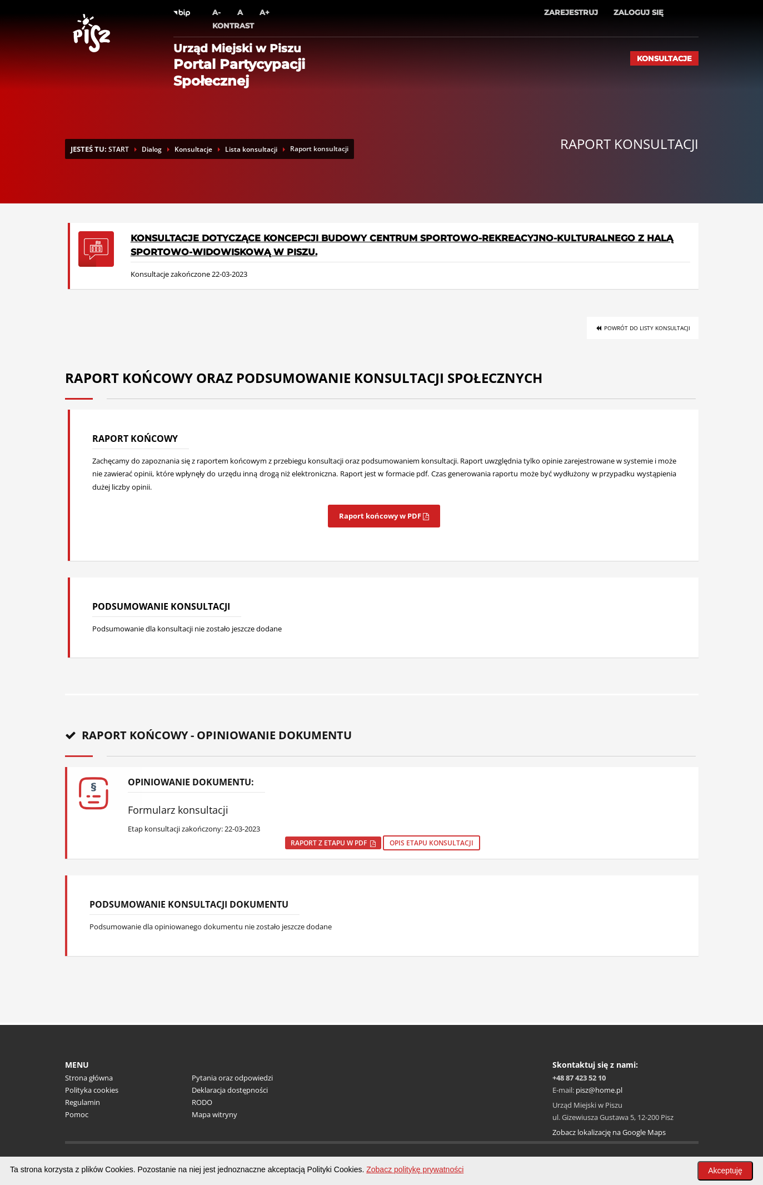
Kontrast (233, 25)
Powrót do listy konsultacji (642, 328)
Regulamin (82, 1102)
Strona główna (89, 1078)
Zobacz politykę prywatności (414, 1169)
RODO (202, 1102)
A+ (265, 12)
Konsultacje (664, 58)
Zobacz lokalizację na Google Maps (609, 1132)
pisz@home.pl (599, 1090)
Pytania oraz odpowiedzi (232, 1078)
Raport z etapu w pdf (333, 843)
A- (216, 12)
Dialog (152, 149)
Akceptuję (725, 1170)
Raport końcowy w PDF (384, 516)
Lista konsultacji (251, 149)
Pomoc (76, 1114)
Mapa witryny (214, 1114)
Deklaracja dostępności (230, 1090)
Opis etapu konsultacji (431, 843)
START (118, 149)
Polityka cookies (91, 1090)
